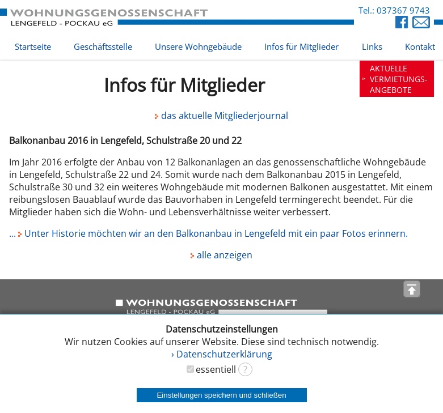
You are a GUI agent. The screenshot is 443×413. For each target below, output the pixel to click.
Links (372, 46)
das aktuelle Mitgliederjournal (221, 115)
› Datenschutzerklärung (221, 354)
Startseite (33, 46)
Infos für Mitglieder (301, 46)
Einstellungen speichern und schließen (221, 395)
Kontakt (420, 46)
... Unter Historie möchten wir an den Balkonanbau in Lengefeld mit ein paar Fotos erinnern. (208, 233)
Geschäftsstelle (103, 46)
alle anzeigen (221, 255)
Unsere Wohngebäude (198, 46)
